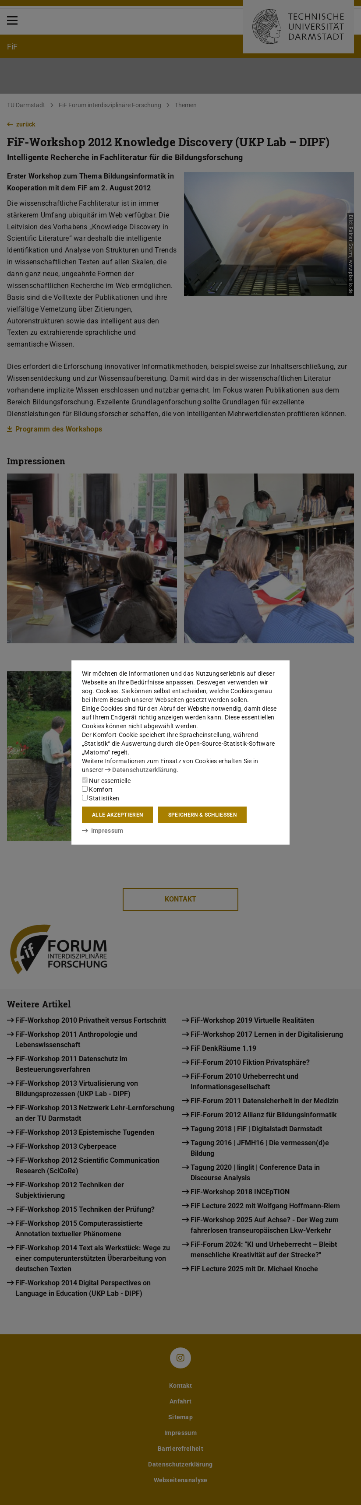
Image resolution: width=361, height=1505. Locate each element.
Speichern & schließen (202, 815)
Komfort (97, 789)
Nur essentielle (106, 780)
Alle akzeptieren (117, 815)
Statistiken (101, 798)
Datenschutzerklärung (141, 769)
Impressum (103, 830)
